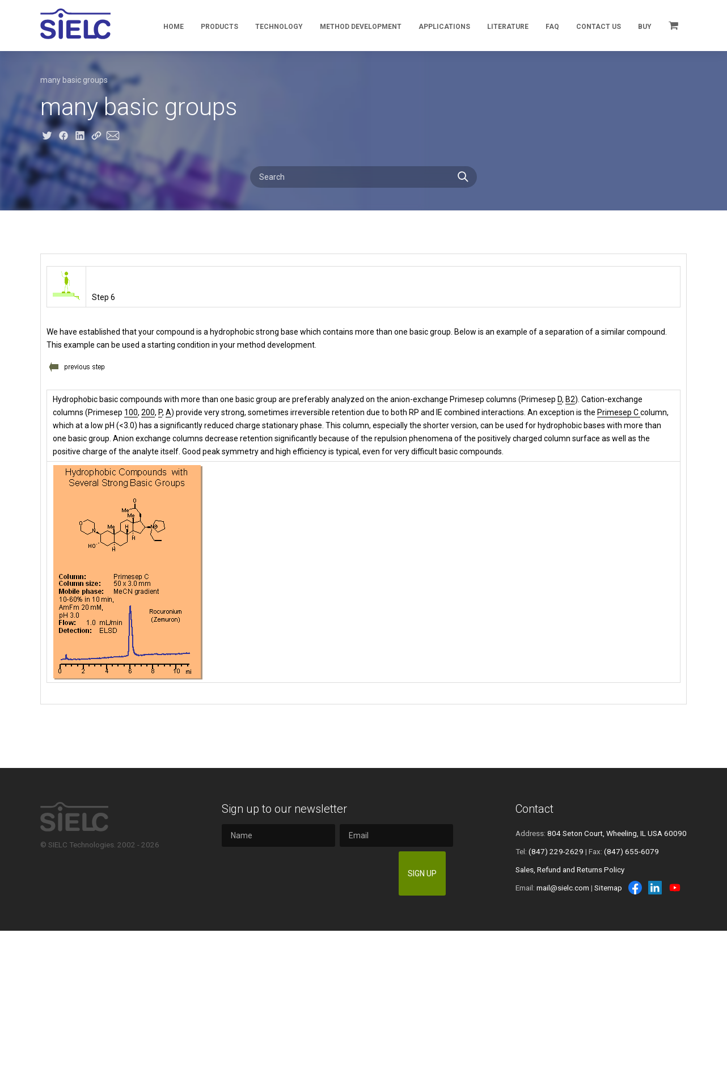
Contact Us (598, 27)
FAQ (552, 27)
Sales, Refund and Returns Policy (569, 869)
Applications (444, 27)
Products (219, 27)
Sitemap (608, 887)
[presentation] (308, 873)
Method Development (360, 27)
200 (148, 412)
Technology (279, 27)
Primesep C (618, 412)
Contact (534, 809)
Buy (645, 27)
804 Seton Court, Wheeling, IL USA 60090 (617, 833)
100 (131, 412)
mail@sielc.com (562, 887)
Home (173, 27)
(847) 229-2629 (556, 851)
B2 (570, 399)
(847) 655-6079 (631, 851)
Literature (508, 27)
